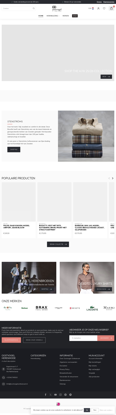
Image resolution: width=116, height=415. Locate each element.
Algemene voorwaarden (68, 362)
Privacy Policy (64, 369)
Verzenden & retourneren (69, 377)
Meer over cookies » (106, 410)
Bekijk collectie (58, 244)
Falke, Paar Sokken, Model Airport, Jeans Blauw (16, 227)
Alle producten (94, 377)
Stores (99, 2)
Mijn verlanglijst (94, 369)
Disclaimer (63, 366)
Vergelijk (92, 373)
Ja (87, 410)
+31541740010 (11, 377)
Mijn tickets (93, 366)
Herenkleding (52, 16)
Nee (94, 410)
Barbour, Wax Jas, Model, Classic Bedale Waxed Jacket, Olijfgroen (89, 228)
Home (40, 16)
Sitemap (63, 384)
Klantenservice (108, 2)
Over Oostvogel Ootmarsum (70, 358)
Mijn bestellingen (95, 362)
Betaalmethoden (66, 373)
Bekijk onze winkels (34, 340)
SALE (75, 16)
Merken (66, 16)
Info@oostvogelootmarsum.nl (17, 384)
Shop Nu (13, 149)
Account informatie (95, 358)
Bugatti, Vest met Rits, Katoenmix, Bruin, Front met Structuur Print (53, 228)
